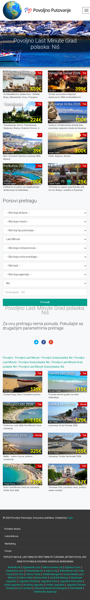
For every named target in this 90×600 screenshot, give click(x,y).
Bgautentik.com (31, 567)
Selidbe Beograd (52, 574)
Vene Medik (76, 588)
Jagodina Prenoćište (71, 581)
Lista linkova (11, 536)
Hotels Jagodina (55, 584)
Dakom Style (26, 577)
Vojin (70, 517)
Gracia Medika (71, 574)
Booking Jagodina (33, 584)
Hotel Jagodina (12, 584)
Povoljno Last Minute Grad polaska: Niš (41, 366)
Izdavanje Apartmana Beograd (50, 588)
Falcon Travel (33, 574)
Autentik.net (14, 567)
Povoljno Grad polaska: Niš (57, 357)
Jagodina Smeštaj (28, 581)
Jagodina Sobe (49, 581)
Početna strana (12, 528)
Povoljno (8, 357)
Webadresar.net (68, 570)
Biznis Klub (41, 577)
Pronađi (45, 302)
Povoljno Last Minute (27, 357)
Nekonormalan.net (53, 567)
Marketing (10, 543)
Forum (8, 551)
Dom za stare (24, 588)
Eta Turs (19, 574)
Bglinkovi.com (72, 567)
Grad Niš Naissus (59, 577)
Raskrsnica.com (14, 570)
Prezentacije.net (34, 570)
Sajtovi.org (51, 570)
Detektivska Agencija (45, 591)
